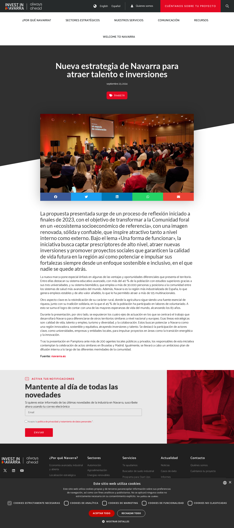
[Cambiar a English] (104, 6)
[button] (227, 6)
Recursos (201, 20)
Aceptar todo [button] (101, 513)
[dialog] (117, 503)
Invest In (119, 95)
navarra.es (58, 356)
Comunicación (169, 20)
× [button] (230, 482)
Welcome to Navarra (119, 36)
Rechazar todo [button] (131, 513)
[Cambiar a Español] (116, 6)
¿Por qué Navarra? (36, 20)
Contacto (197, 458)
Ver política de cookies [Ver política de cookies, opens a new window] (147, 496)
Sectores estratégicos (83, 20)
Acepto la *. (60, 422)
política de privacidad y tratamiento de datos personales (64, 422)
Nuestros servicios (128, 20)
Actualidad (169, 458)
